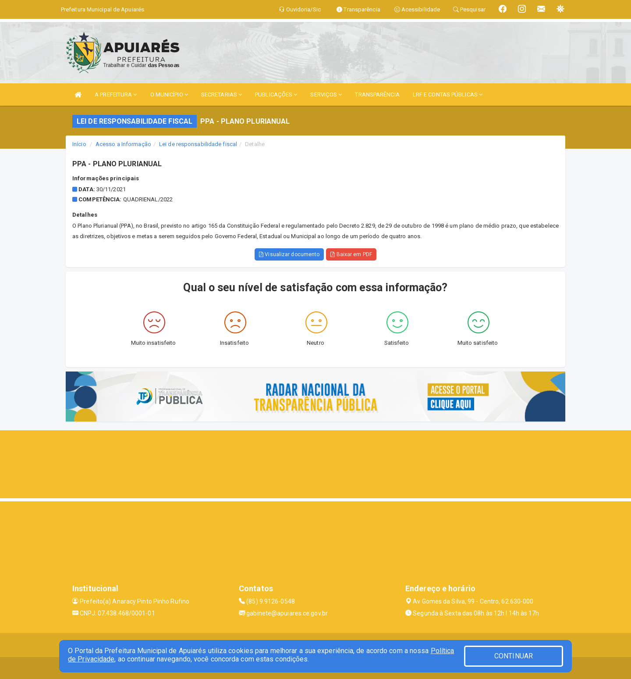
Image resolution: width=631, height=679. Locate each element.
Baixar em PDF (351, 254)
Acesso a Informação (123, 144)
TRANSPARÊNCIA (377, 94)
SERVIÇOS (326, 94)
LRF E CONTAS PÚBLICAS (447, 94)
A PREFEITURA (116, 94)
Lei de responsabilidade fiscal (198, 144)
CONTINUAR (513, 656)
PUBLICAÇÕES (276, 94)
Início (79, 144)
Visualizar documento (289, 254)
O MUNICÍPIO (169, 94)
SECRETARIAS (221, 94)
